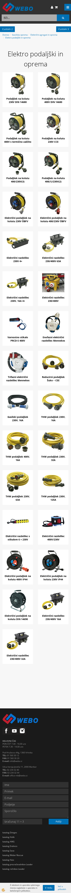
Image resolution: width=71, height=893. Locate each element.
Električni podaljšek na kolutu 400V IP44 (18, 577)
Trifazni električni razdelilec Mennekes (18, 378)
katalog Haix (8, 859)
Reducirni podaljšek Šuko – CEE (53, 378)
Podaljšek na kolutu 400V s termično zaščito (17, 140)
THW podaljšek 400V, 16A (18, 458)
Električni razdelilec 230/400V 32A (18, 657)
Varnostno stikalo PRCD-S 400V (18, 339)
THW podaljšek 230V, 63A (18, 498)
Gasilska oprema (20, 34)
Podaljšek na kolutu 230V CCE (53, 140)
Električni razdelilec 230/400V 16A (53, 617)
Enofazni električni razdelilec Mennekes (53, 339)
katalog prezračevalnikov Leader (17, 864)
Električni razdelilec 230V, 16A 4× (18, 299)
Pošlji (59, 821)
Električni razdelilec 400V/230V (53, 538)
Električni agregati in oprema (43, 34)
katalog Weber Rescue (12, 855)
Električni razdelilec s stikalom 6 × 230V (18, 538)
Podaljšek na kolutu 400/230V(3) (17, 180)
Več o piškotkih (62, 888)
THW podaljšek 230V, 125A (53, 498)
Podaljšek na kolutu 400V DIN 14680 (53, 100)
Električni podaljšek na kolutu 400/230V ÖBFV (53, 219)
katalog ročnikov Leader (13, 869)
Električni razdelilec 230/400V (53, 299)
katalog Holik (8, 837)
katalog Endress (9, 846)
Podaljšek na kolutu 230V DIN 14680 (17, 100)
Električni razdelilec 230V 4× (18, 259)
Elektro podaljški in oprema (17, 37)
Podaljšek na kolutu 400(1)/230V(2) (53, 180)
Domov (5, 34)
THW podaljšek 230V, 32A (53, 458)
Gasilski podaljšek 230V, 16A (18, 418)
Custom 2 (7, 29)
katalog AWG (8, 841)
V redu (48, 887)
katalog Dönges (9, 832)
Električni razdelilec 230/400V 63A (53, 259)
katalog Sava (8, 850)
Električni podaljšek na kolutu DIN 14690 (18, 617)
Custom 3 (63, 29)
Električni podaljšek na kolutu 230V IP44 (53, 577)
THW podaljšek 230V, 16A (53, 418)
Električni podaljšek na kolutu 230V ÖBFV (18, 219)
